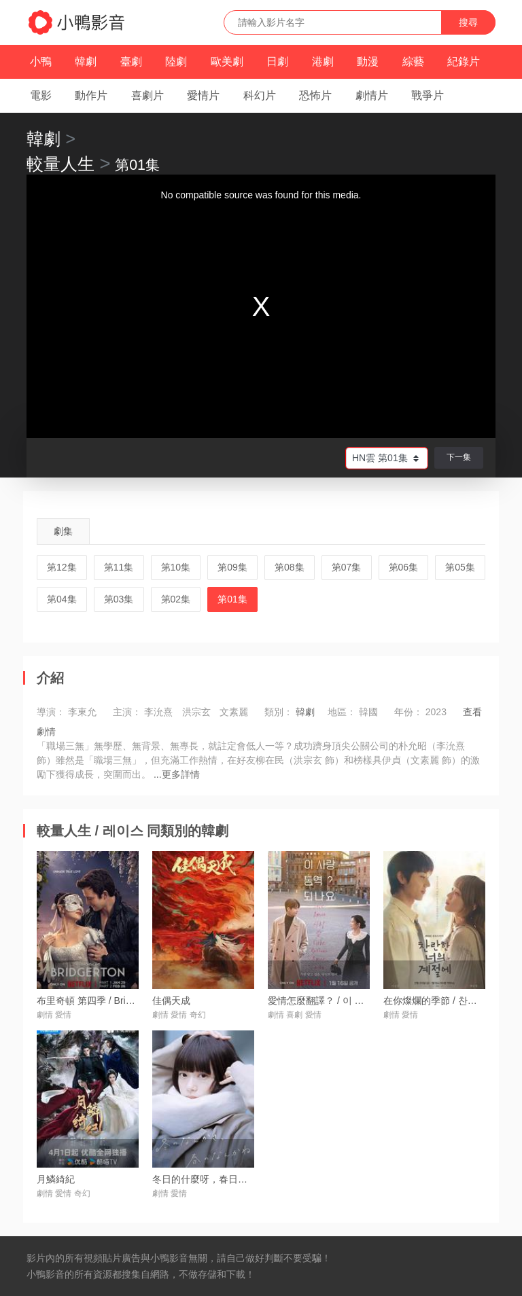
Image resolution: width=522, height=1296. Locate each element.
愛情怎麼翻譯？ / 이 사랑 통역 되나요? (350, 1000)
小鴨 (41, 61)
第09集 (232, 567)
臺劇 (131, 61)
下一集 (459, 457)
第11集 (119, 567)
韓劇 (86, 61)
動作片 (91, 95)
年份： (408, 711)
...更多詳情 (177, 774)
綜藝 (413, 61)
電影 (41, 95)
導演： (51, 711)
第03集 (119, 599)
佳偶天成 (171, 1000)
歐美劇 (227, 61)
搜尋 (468, 22)
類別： (278, 711)
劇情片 (371, 95)
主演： (127, 711)
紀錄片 (463, 61)
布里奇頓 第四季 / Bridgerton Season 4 (119, 1000)
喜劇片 (147, 95)
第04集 (62, 599)
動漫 (368, 61)
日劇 (277, 61)
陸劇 (176, 61)
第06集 (404, 567)
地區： (342, 711)
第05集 (460, 567)
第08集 (289, 567)
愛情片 (203, 95)
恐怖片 (315, 95)
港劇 (323, 61)
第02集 (176, 599)
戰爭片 (427, 95)
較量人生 (60, 163)
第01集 (232, 599)
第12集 (62, 567)
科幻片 (259, 95)
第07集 (347, 567)
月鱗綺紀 (56, 1179)
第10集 (176, 567)
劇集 (63, 531)
